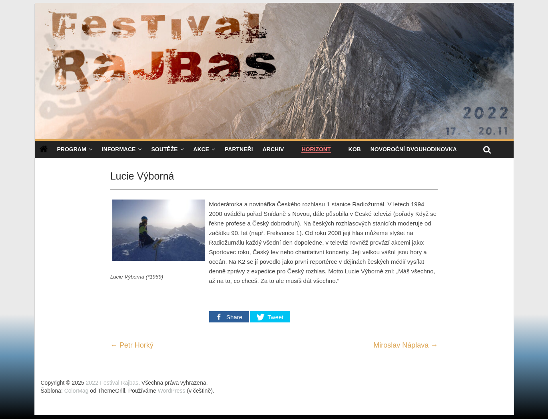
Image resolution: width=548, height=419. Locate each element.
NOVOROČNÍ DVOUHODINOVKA (414, 149)
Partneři (239, 149)
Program (71, 149)
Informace (119, 149)
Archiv (273, 149)
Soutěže (164, 149)
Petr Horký (131, 345)
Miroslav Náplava (405, 345)
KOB (355, 149)
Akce (201, 149)
